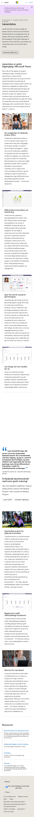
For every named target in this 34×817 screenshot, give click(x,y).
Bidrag (11, 799)
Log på (31, 2)
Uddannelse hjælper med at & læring (16, 744)
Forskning (7, 753)
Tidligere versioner (23, 796)
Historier (7, 763)
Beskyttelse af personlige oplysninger (14, 801)
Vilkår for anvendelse (9, 809)
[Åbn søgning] (26, 2)
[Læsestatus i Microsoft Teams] (17, 410)
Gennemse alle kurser (10, 52)
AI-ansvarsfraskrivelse (10, 796)
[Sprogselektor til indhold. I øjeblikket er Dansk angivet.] (7, 781)
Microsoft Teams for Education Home (16, 731)
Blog (5, 799)
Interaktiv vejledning (21, 500)
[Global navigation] (2, 2)
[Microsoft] (17, 2)
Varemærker (20, 809)
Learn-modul (7, 500)
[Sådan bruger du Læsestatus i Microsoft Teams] (17, 430)
